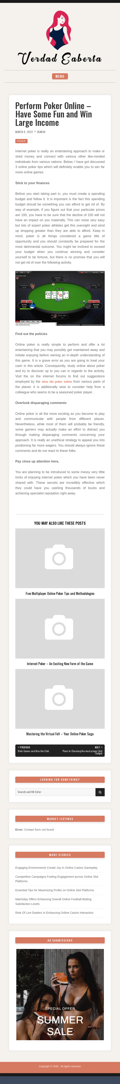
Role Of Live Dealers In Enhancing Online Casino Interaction (54, 914)
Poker (22, 141)
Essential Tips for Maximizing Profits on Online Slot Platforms (54, 892)
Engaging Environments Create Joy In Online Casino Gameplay (56, 869)
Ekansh (44, 132)
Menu (60, 76)
